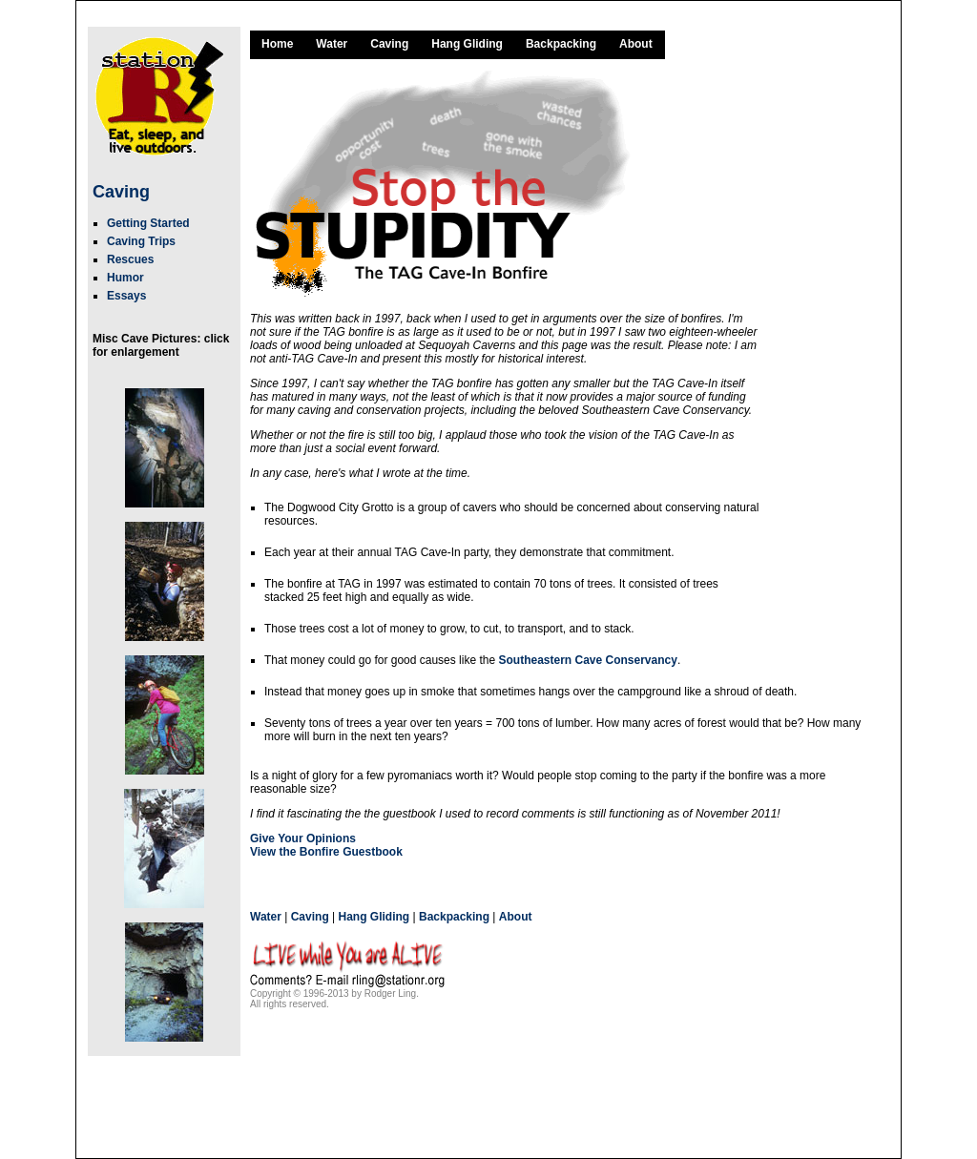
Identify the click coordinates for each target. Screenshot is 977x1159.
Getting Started (148, 223)
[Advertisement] (827, 356)
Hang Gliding (467, 44)
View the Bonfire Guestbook (326, 852)
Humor (125, 277)
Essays (126, 295)
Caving (121, 191)
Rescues (130, 259)
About (636, 44)
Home (277, 44)
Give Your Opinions (303, 838)
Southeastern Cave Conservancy (587, 660)
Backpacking (561, 44)
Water (331, 44)
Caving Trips (141, 241)
